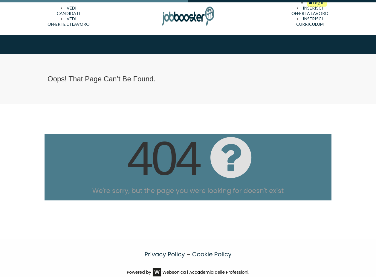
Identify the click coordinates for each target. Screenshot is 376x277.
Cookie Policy (212, 246)
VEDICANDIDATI (68, 10)
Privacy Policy (165, 246)
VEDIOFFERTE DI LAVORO (69, 21)
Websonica (174, 264)
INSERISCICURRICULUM (310, 21)
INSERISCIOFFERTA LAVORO (309, 10)
